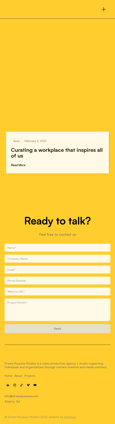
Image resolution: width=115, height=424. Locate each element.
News (17, 141)
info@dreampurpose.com (21, 396)
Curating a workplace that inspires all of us (57, 152)
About (18, 375)
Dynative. (70, 417)
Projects (29, 375)
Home (8, 375)
